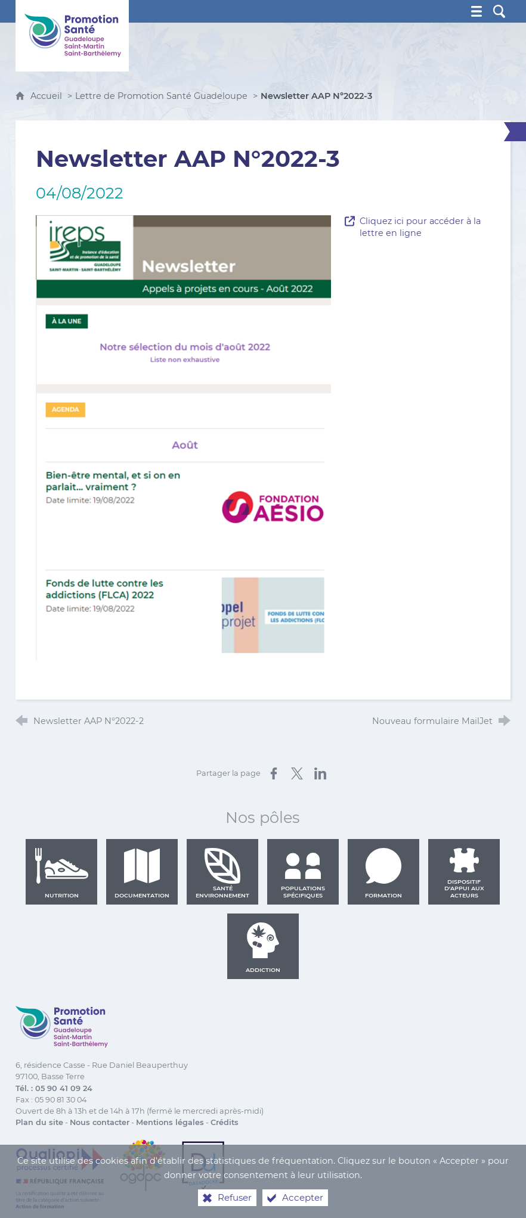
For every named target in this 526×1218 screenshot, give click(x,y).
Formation (383, 873)
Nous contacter (99, 1122)
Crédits (225, 1122)
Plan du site (39, 1122)
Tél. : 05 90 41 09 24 (54, 1088)
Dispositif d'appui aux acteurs (464, 873)
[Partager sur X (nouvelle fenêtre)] (297, 773)
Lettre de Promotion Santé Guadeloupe (161, 96)
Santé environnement (222, 873)
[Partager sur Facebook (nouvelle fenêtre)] (274, 773)
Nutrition (61, 873)
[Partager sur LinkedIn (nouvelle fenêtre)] (320, 773)
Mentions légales (170, 1122)
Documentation (142, 873)
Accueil (47, 96)
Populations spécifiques (303, 873)
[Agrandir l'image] (184, 437)
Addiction (263, 947)
